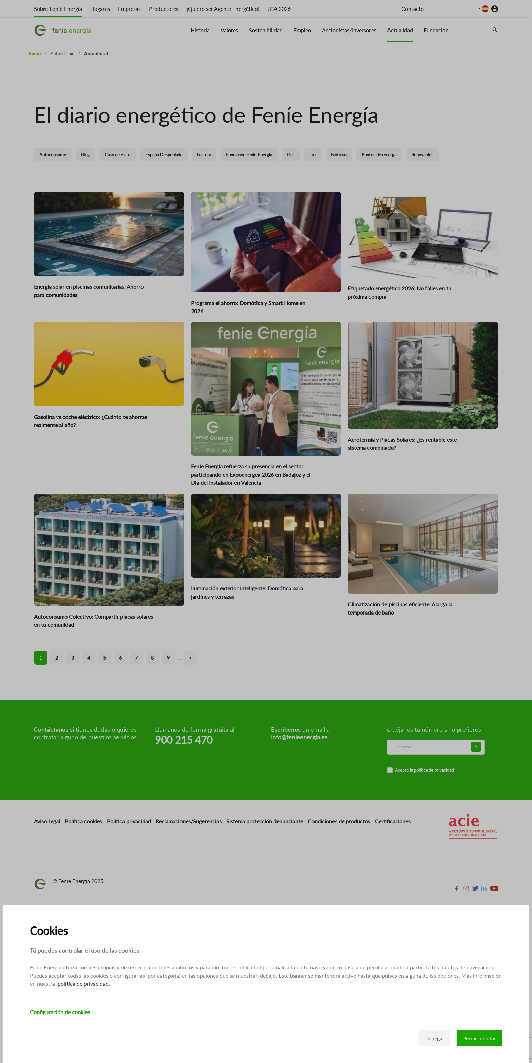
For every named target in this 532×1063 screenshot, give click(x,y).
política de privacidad (83, 983)
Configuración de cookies (60, 1012)
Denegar (434, 1038)
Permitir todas (479, 1038)
